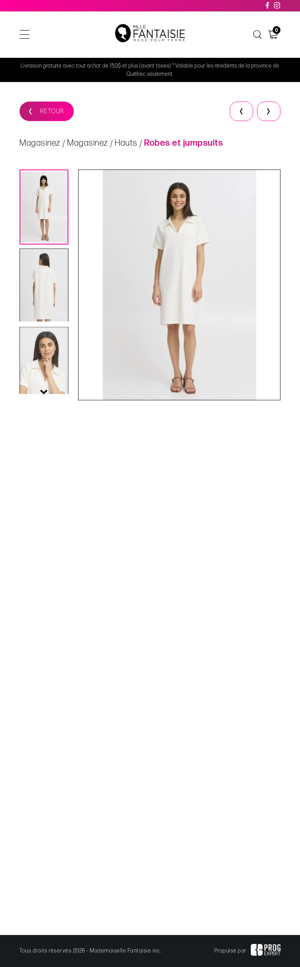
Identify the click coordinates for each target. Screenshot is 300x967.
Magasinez (40, 143)
